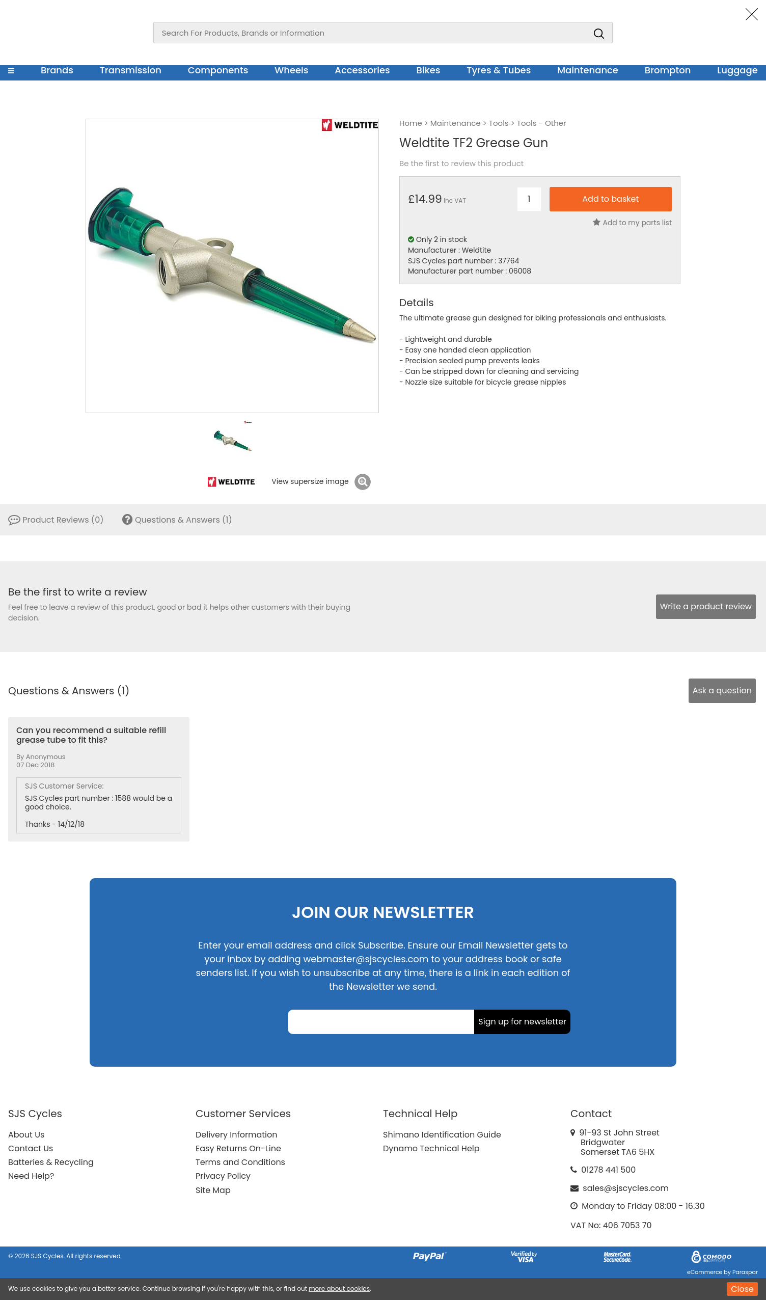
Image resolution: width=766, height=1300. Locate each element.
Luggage (737, 70)
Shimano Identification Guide (442, 1135)
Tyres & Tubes (499, 70)
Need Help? (31, 1176)
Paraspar (745, 1272)
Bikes (429, 70)
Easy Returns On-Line (238, 1148)
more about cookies (339, 1288)
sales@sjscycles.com (626, 1188)
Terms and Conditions (240, 1162)
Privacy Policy (223, 1176)
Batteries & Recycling (51, 1162)
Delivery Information (236, 1135)
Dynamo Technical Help (431, 1148)
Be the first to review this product (461, 163)
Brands (57, 70)
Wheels (291, 70)
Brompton (668, 70)
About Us (26, 1135)
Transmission (130, 70)
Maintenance (587, 70)
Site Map (213, 1190)
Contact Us (30, 1148)
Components (218, 70)
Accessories (362, 70)
